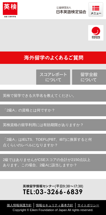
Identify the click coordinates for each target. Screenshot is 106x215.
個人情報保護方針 (19, 205)
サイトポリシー (88, 205)
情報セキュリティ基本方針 (54, 205)
